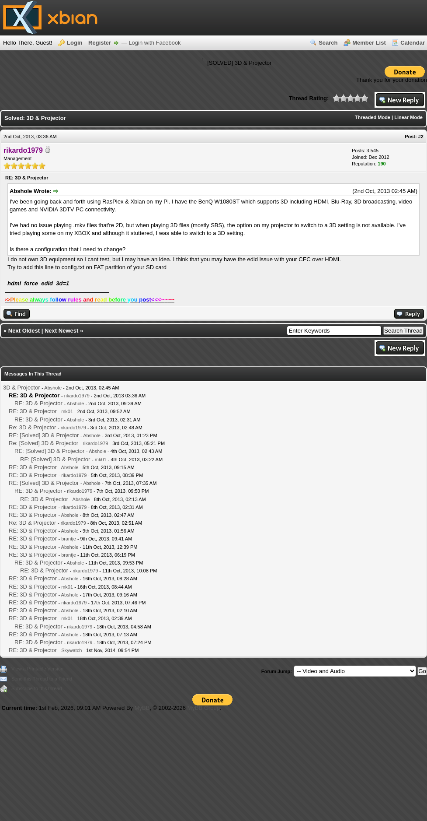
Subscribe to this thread (36, 688)
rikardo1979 (77, 395)
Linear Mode (408, 117)
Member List (369, 42)
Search (328, 42)
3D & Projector (21, 387)
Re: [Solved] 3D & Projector (43, 443)
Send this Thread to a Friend (41, 678)
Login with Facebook (154, 42)
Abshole (53, 387)
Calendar (412, 42)
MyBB (142, 708)
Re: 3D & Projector (32, 427)
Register (99, 42)
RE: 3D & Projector (38, 403)
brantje (68, 538)
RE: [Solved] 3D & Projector (44, 435)
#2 (421, 136)
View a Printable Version (37, 668)
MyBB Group (203, 708)
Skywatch (71, 650)
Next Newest (61, 330)
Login (74, 42)
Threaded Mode (372, 117)
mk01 (67, 411)
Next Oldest (24, 330)
